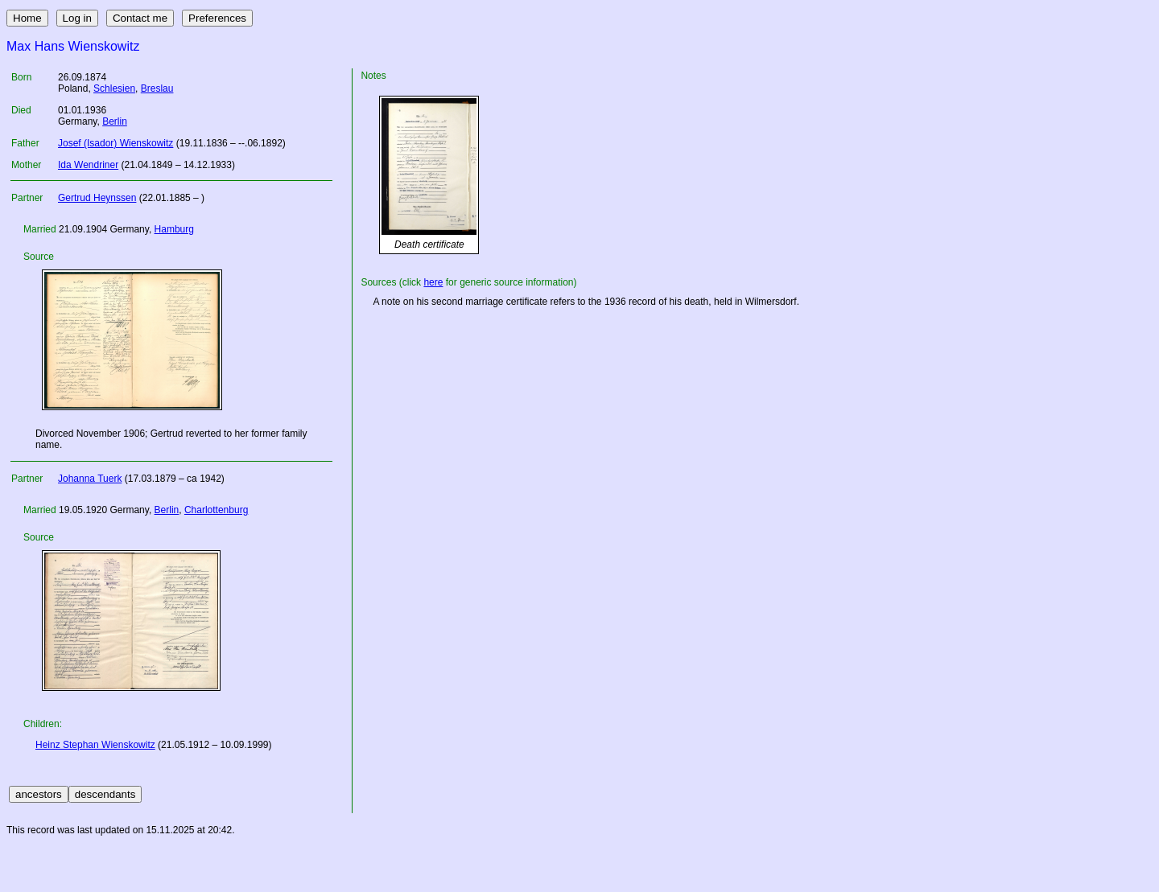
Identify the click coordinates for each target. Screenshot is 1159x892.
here (433, 282)
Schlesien (114, 88)
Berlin (114, 121)
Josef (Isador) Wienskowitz (115, 143)
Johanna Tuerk (90, 478)
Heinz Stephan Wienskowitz (95, 744)
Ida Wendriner (88, 165)
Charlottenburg (216, 510)
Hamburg (174, 229)
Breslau (157, 88)
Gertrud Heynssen (97, 197)
